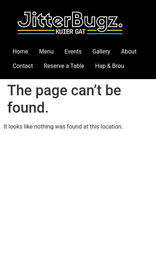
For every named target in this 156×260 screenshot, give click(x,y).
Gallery (101, 51)
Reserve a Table (64, 65)
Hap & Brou (109, 65)
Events (72, 51)
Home (20, 51)
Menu (46, 51)
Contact (23, 65)
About (129, 51)
